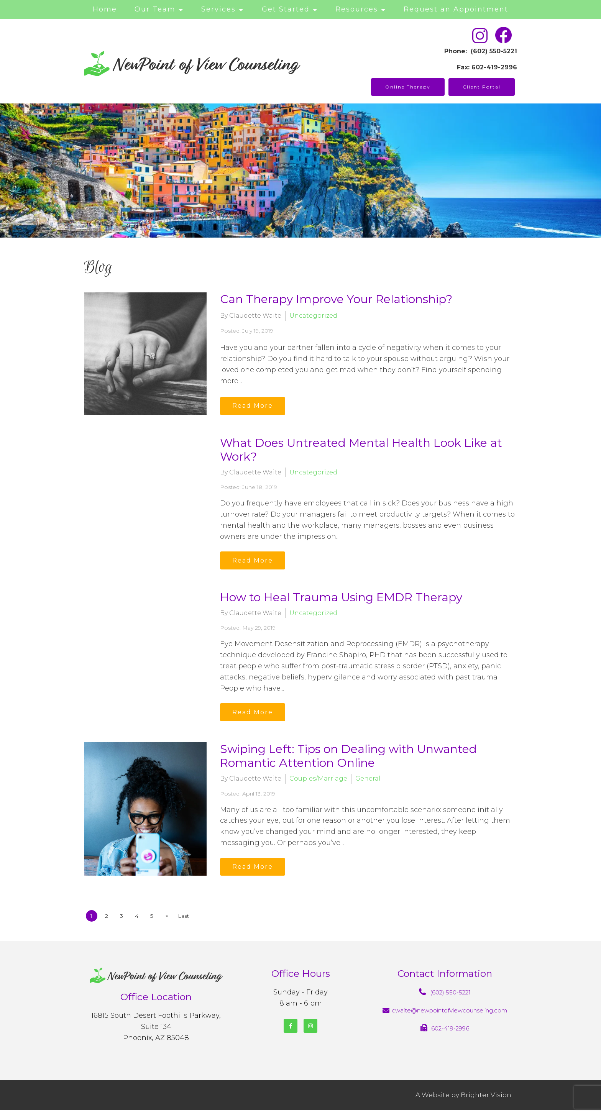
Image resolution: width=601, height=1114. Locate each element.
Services (218, 9)
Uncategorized (313, 315)
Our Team (155, 9)
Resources (356, 9)
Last (189, 919)
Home (105, 9)
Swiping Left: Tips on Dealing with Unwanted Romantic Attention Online (348, 759)
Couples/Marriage (318, 781)
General (368, 781)
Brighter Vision (486, 1099)
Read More (254, 405)
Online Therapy (407, 87)
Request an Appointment (456, 9)
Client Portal (482, 87)
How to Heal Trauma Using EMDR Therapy (341, 598)
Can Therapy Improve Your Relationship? (336, 299)
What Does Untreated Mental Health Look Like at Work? (361, 450)
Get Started (286, 9)
